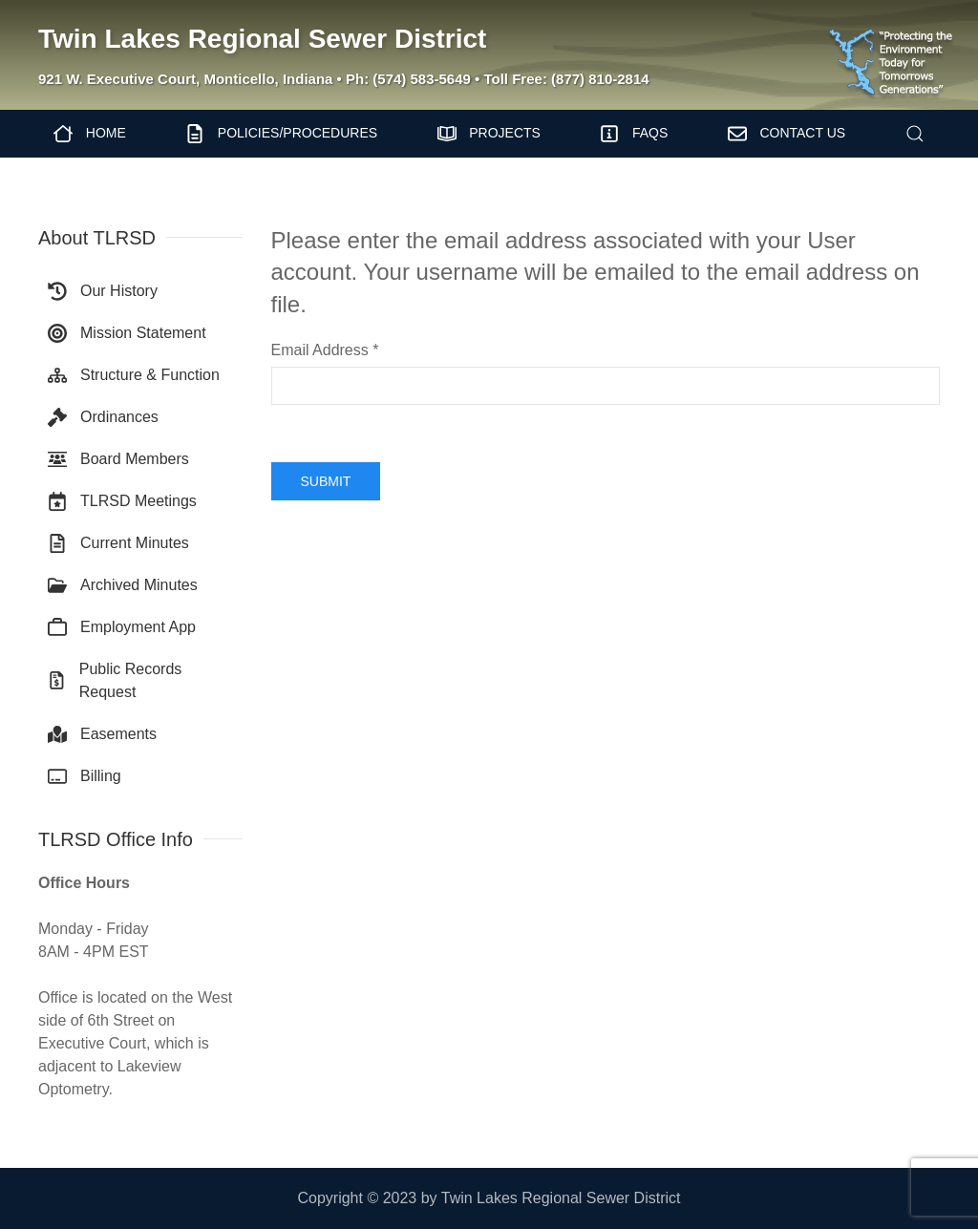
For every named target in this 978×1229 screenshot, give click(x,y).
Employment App (122, 627)
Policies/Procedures (281, 133)
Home (89, 133)
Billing (84, 776)
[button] (914, 134)
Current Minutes (118, 543)
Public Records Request (114, 680)
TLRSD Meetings (122, 501)
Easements (102, 734)
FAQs (634, 133)
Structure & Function (134, 375)
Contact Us (786, 133)
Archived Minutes (123, 585)
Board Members (118, 459)
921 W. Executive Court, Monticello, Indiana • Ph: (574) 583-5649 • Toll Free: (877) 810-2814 (343, 79)
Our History (103, 291)
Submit (326, 481)
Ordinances (103, 417)
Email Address (325, 350)
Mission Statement (127, 333)
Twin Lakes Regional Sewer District (262, 38)
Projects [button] (489, 133)
